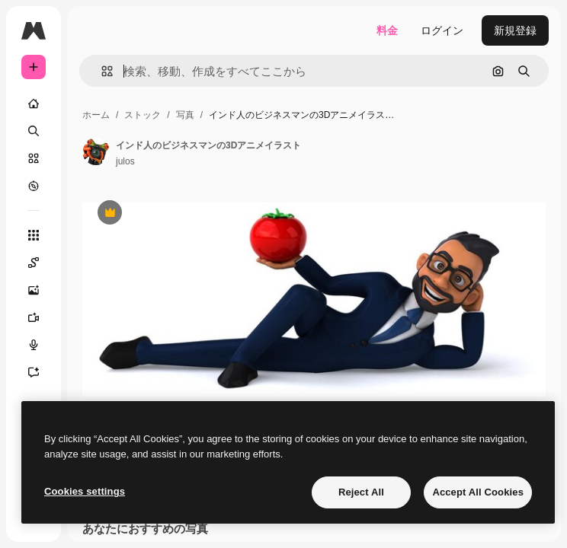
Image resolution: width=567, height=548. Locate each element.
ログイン (442, 30)
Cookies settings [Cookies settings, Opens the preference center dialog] (84, 491)
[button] (101, 71)
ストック (142, 115)
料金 (387, 30)
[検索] (33, 131)
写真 (185, 115)
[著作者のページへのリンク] (96, 151)
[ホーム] (33, 103)
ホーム (96, 115)
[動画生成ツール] (41, 317)
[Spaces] (41, 262)
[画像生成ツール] (41, 290)
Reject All (361, 492)
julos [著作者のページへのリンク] (125, 161)
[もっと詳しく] (33, 186)
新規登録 (515, 30)
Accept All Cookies (478, 492)
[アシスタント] (41, 372)
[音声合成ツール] (41, 345)
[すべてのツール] (33, 235)
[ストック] (33, 158)
